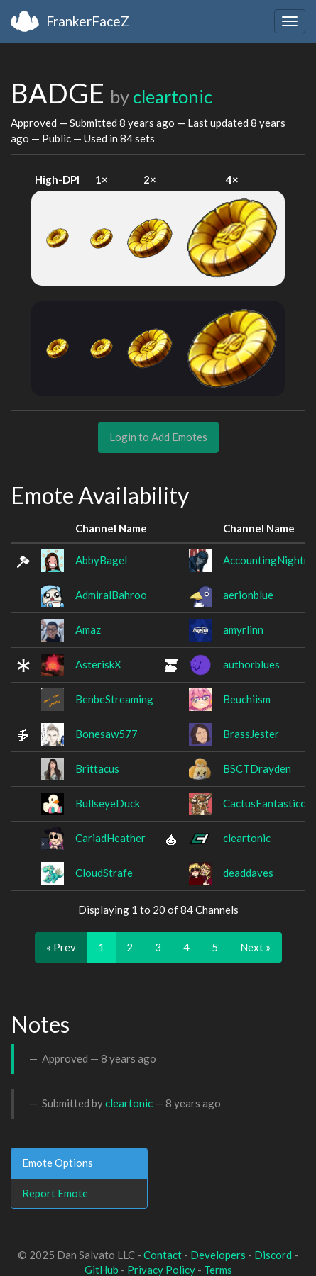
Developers (218, 1254)
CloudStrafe (104, 872)
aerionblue (248, 594)
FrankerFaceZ (87, 21)
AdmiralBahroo (111, 594)
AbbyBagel (101, 560)
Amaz (88, 629)
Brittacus (97, 768)
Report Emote (55, 1193)
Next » (255, 947)
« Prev (61, 947)
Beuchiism (247, 699)
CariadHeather (110, 838)
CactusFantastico (265, 803)
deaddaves (248, 872)
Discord (273, 1254)
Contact (162, 1254)
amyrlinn (243, 629)
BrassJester (251, 733)
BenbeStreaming (114, 699)
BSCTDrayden (257, 768)
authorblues (251, 664)
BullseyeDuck (107, 803)
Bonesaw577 (106, 733)
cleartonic (172, 96)
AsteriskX (98, 664)
